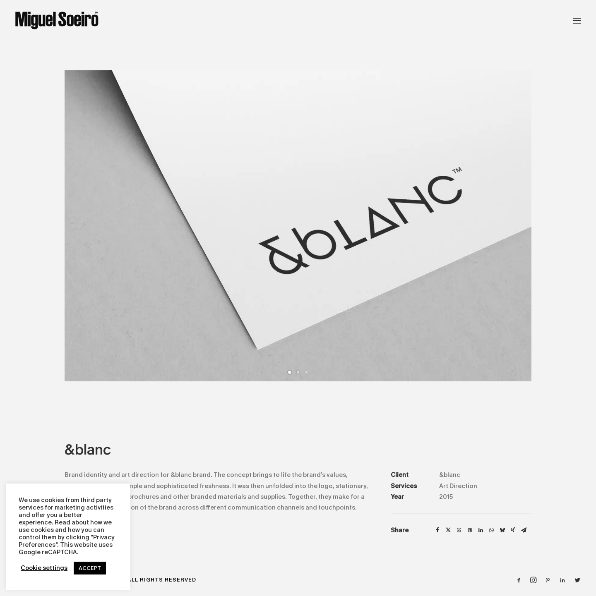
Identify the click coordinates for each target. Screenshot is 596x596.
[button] (577, 20)
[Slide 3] (306, 372)
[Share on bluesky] (502, 530)
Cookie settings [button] (44, 568)
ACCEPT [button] (90, 568)
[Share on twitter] (448, 530)
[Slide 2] (298, 372)
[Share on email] (524, 530)
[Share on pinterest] (470, 530)
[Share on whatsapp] (491, 530)
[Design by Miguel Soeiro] (57, 20)
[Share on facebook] (437, 530)
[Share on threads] (459, 530)
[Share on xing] (513, 530)
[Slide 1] (290, 372)
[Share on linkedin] (480, 530)
